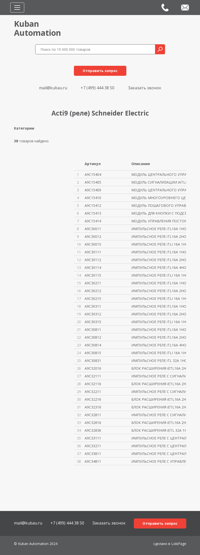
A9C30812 (93, 337)
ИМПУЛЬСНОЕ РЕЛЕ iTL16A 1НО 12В (158, 228)
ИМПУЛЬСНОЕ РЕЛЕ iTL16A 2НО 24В (158, 259)
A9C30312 (93, 314)
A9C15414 (93, 221)
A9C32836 (93, 430)
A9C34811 (93, 461)
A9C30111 (93, 252)
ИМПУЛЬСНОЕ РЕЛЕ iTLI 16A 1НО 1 (158, 244)
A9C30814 (93, 345)
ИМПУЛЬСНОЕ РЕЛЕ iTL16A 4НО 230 (158, 345)
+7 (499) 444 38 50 (97, 88)
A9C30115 (93, 275)
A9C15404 (93, 174)
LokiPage (178, 543)
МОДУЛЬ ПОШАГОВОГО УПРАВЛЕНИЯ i (158, 205)
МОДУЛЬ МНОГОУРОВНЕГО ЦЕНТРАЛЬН (158, 197)
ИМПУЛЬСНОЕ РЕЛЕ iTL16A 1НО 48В (158, 283)
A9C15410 (93, 197)
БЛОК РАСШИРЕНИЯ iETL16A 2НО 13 (158, 407)
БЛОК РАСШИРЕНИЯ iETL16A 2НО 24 (158, 383)
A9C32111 (93, 376)
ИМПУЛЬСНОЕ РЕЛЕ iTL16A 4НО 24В (158, 267)
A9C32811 (93, 414)
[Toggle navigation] (17, 8)
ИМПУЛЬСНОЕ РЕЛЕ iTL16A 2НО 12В (158, 236)
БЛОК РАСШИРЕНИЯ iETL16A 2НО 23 (158, 422)
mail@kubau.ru (53, 88)
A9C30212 (93, 290)
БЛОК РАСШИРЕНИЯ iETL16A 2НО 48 (158, 399)
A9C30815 (93, 352)
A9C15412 (93, 205)
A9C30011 (93, 228)
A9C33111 (93, 438)
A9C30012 (93, 236)
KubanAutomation (37, 28)
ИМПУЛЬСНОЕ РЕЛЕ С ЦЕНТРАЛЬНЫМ (158, 438)
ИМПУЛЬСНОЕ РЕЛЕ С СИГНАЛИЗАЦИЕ (158, 376)
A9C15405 (93, 182)
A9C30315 (93, 321)
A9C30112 (93, 259)
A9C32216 (93, 399)
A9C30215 (93, 298)
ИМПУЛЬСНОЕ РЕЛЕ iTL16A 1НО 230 (158, 329)
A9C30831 (93, 360)
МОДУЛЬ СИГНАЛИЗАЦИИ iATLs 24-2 (158, 182)
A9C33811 (93, 453)
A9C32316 (93, 407)
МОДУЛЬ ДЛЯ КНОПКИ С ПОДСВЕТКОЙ (158, 213)
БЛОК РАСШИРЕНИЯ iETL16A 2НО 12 (158, 368)
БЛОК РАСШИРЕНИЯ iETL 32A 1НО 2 (158, 430)
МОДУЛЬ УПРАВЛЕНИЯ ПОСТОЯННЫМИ (158, 221)
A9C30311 (93, 306)
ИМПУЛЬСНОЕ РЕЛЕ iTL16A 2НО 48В (158, 290)
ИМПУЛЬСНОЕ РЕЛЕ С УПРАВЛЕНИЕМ (158, 461)
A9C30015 (93, 244)
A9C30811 (93, 329)
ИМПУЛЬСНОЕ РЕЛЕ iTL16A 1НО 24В (158, 252)
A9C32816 (93, 422)
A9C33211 (93, 445)
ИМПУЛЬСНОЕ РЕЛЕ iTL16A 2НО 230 (158, 337)
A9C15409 (93, 190)
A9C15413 (93, 213)
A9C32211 (93, 391)
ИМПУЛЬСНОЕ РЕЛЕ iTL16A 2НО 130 (158, 314)
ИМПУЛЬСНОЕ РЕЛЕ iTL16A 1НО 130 (158, 306)
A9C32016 (93, 368)
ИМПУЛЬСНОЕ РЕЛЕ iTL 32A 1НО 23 (158, 360)
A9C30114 (93, 267)
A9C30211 (93, 283)
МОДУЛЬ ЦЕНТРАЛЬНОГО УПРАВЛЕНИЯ (158, 174)
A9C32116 (93, 383)
